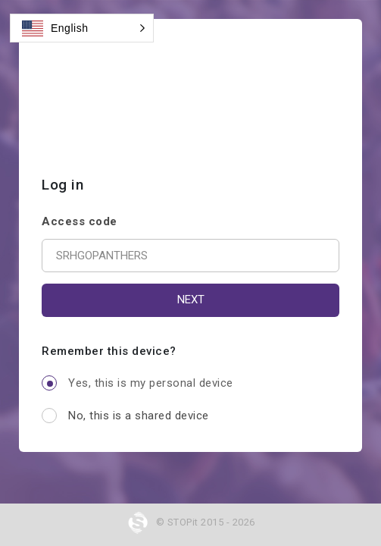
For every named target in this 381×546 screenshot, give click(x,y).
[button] (82, 28)
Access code (79, 221)
